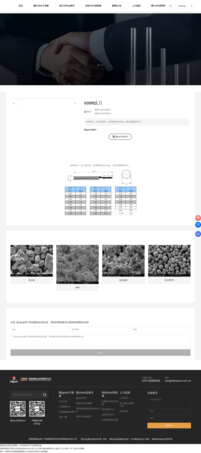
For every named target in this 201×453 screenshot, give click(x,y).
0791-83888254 (151, 380)
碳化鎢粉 (123, 280)
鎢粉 (78, 287)
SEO (105, 439)
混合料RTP (169, 280)
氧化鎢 (32, 280)
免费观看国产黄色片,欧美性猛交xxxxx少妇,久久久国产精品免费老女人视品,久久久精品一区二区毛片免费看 (42, 448)
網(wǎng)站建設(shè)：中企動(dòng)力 (127, 439)
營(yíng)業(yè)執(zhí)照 (91, 439)
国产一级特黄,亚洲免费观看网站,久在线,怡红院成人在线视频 (24, 451)
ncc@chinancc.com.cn (178, 380)
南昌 (147, 439)
